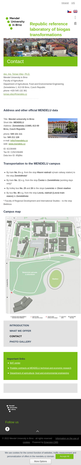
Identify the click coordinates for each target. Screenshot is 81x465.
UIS (73, 3)
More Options (40, 461)
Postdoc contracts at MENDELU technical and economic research (40, 368)
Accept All (64, 456)
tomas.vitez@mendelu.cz (15, 94)
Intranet (65, 3)
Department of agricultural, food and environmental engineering (39, 373)
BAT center (15, 363)
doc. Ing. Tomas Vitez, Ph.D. (17, 74)
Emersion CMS (51, 442)
